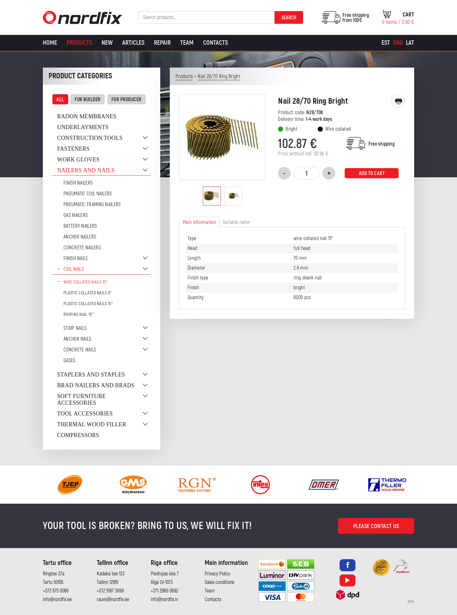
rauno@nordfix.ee (113, 599)
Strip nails (74, 328)
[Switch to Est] (385, 43)
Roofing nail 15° (78, 314)
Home (50, 43)
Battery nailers (80, 226)
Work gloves (78, 159)
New (107, 43)
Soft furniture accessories (81, 399)
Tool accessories (85, 413)
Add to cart (372, 173)
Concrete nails (79, 350)
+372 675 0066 (56, 591)
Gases (69, 360)
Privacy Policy (217, 574)
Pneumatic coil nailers (87, 194)
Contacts (215, 43)
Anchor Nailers (79, 237)
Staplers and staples (91, 374)
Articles (133, 43)
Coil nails (73, 269)
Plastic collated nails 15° (88, 303)
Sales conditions (219, 582)
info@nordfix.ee (57, 599)
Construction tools (90, 138)
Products (79, 43)
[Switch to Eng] (398, 43)
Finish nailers (78, 183)
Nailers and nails (86, 170)
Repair (162, 43)
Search (288, 18)
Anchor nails (77, 339)
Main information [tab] (199, 222)
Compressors (78, 435)
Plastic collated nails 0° (87, 293)
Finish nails (75, 258)
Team (187, 43)
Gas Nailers (75, 215)
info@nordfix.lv (164, 599)
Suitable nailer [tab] (236, 222)
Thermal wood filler (91, 424)
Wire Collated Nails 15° (85, 282)
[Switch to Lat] (410, 43)
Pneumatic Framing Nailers (92, 204)
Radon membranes (86, 116)
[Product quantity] (306, 173)
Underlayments (83, 127)
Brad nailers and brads (96, 385)
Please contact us (376, 526)
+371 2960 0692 (164, 591)
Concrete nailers (82, 248)
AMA (410, 601)
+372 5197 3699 (110, 591)
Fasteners (73, 149)
